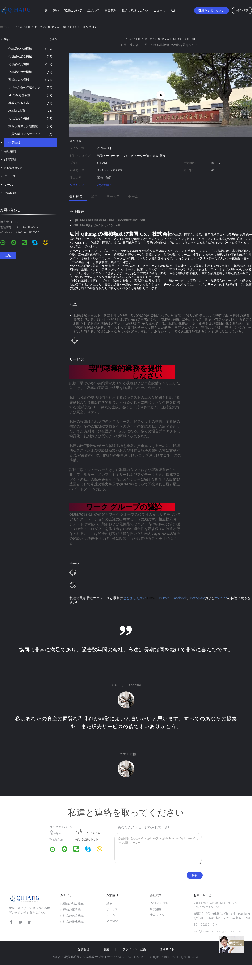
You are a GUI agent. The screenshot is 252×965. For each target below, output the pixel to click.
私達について (73, 10)
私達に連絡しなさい (135, 10)
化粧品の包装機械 (30, 71)
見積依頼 (10, 193)
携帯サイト (167, 949)
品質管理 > (104, 185)
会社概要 (76, 196)
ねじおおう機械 (30, 118)
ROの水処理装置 (30, 95)
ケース (8, 184)
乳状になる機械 (30, 79)
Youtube (221, 598)
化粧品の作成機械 (30, 48)
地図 (106, 949)
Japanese (241, 11)
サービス (113, 196)
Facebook (179, 598)
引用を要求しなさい (211, 10)
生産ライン (157, 915)
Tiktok (151, 598)
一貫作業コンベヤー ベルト (30, 133)
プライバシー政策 (134, 949)
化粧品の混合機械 (30, 56)
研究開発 (156, 909)
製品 (56, 10)
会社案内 (10, 151)
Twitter (164, 598)
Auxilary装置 (30, 110)
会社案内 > (77, 185)
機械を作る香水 (30, 102)
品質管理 (110, 10)
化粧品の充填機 (30, 64)
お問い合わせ (13, 168)
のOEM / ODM (159, 903)
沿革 (94, 196)
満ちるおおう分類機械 (30, 126)
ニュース (159, 10)
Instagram (197, 598)
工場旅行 (93, 10)
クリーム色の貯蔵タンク (30, 87)
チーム (133, 196)
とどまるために (135, 598)
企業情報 (14, 143)
